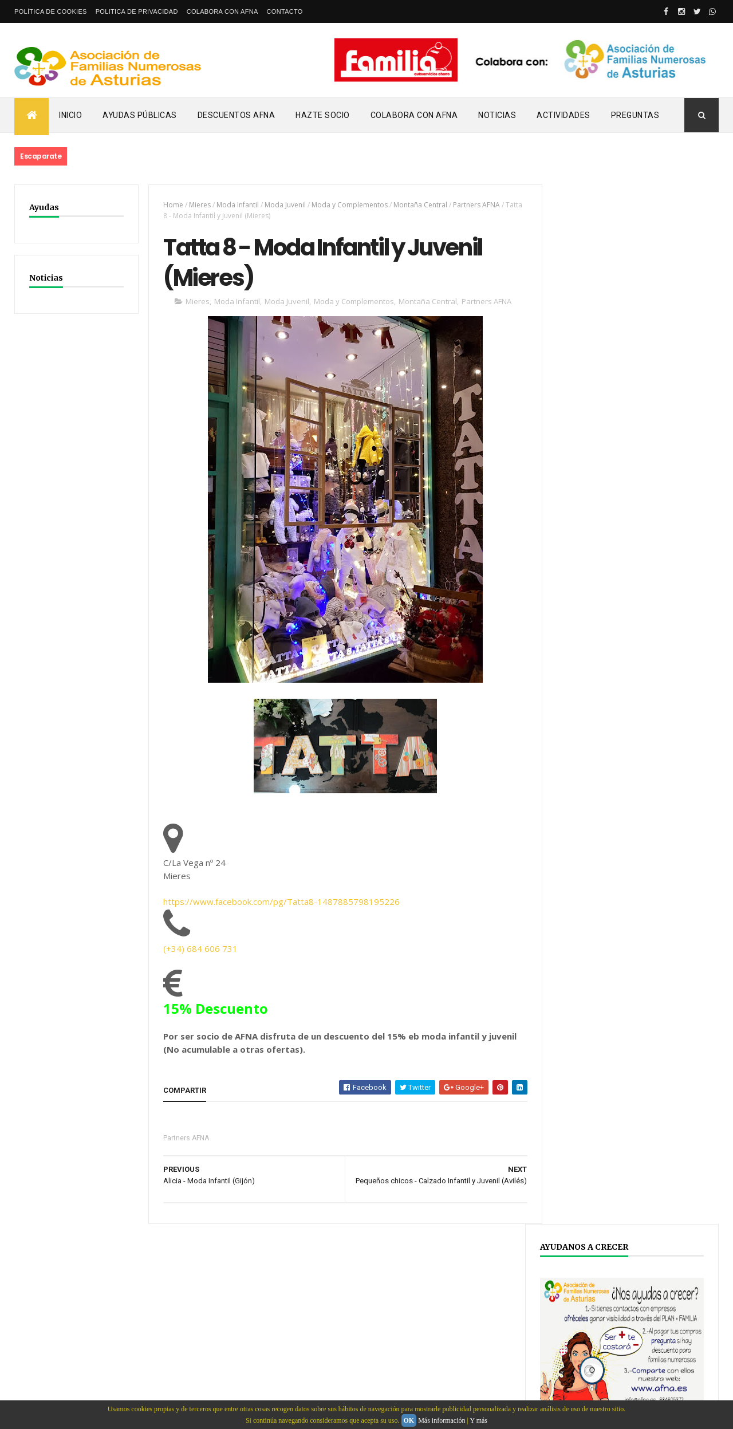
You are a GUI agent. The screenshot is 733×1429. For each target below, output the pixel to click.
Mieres (197, 205)
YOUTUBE (589, 1112)
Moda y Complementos (347, 205)
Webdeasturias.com (100, 1343)
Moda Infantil (235, 205)
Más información (441, 1420)
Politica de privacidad (137, 11)
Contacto (285, 11)
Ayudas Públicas (140, 115)
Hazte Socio (322, 115)
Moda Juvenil (283, 205)
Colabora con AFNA (222, 11)
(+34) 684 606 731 (198, 949)
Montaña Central (418, 205)
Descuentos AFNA (236, 115)
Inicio (70, 115)
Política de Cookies (50, 11)
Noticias (497, 115)
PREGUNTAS (635, 115)
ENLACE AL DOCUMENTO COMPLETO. (619, 685)
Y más (478, 1420)
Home (171, 205)
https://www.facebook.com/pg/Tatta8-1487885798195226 (279, 902)
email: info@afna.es (48, 1398)
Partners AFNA (474, 205)
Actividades (563, 115)
